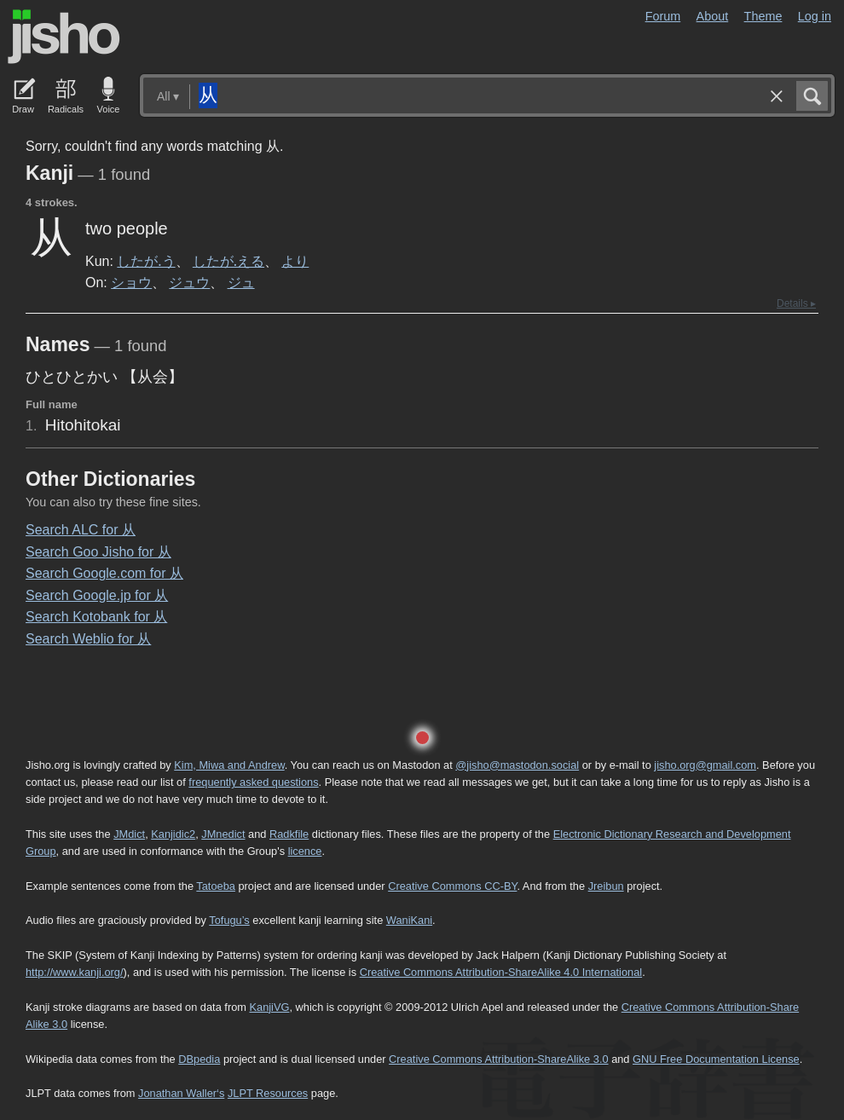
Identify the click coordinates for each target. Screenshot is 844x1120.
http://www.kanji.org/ (75, 972)
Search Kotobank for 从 (96, 616)
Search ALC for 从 (81, 529)
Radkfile (289, 834)
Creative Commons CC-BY (452, 886)
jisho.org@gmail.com (705, 765)
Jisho (64, 36)
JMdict (129, 834)
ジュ (241, 282)
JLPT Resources (268, 1093)
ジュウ (189, 282)
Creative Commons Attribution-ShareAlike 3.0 (498, 1059)
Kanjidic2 (173, 834)
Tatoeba (215, 886)
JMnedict (223, 834)
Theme (763, 16)
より (295, 260)
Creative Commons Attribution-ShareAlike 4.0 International (501, 972)
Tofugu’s (229, 920)
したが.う (146, 260)
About (713, 16)
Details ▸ (796, 303)
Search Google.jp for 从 (97, 595)
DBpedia (199, 1059)
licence (305, 851)
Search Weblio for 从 (88, 639)
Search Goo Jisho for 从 (98, 552)
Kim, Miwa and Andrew (229, 765)
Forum (663, 16)
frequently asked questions (253, 782)
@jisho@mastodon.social (517, 765)
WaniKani (409, 920)
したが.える (228, 260)
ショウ (131, 282)
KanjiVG (269, 1007)
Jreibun (606, 886)
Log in (814, 16)
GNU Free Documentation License (716, 1059)
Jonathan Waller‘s (181, 1093)
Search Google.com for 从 (104, 573)
